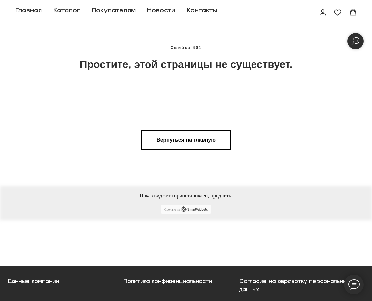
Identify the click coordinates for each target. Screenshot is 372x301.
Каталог (66, 13)
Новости (161, 13)
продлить (220, 195)
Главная (28, 13)
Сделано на (186, 209)
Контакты (202, 13)
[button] (322, 12)
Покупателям (114, 13)
